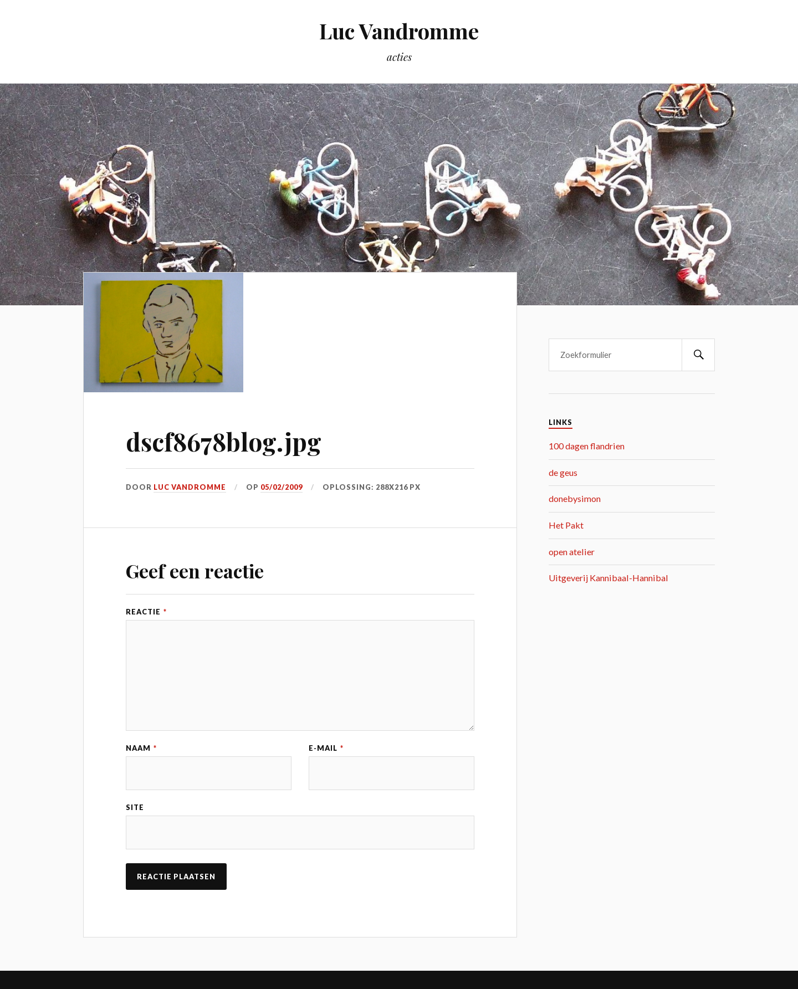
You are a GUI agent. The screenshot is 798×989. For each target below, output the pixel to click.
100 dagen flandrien (587, 445)
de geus (563, 472)
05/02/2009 (281, 487)
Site (135, 807)
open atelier (572, 551)
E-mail (326, 748)
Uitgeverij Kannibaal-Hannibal (608, 577)
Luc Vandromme (399, 31)
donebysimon (575, 498)
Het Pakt (566, 525)
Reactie (146, 612)
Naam (141, 748)
